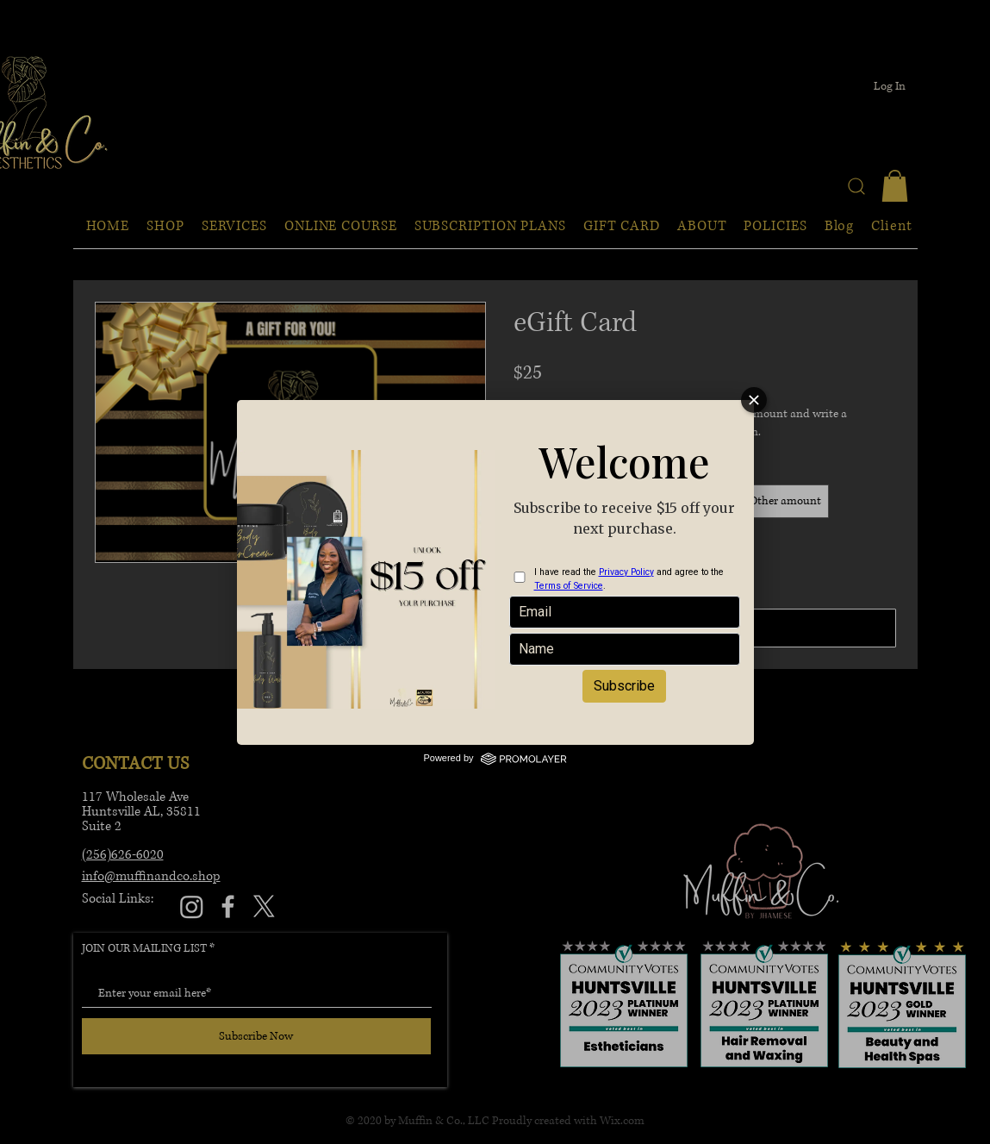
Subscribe (624, 686)
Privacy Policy (626, 572)
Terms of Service (568, 585)
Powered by (494, 758)
